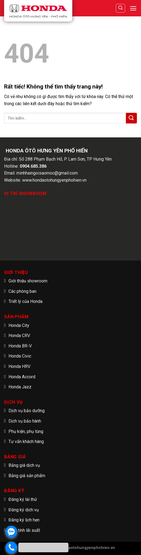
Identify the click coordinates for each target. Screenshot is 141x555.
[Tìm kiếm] (120, 8)
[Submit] (131, 118)
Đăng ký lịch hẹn (23, 519)
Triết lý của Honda (25, 301)
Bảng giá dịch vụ (24, 465)
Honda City (18, 325)
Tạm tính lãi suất (24, 530)
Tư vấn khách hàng (26, 441)
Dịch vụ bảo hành (24, 421)
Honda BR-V (20, 346)
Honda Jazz (19, 386)
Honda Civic (19, 356)
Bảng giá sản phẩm (26, 475)
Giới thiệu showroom (27, 281)
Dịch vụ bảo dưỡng (26, 410)
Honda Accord (21, 376)
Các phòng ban (22, 291)
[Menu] (133, 8)
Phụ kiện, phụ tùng (25, 431)
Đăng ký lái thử (22, 499)
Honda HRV (19, 366)
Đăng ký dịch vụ (23, 509)
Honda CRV (19, 335)
